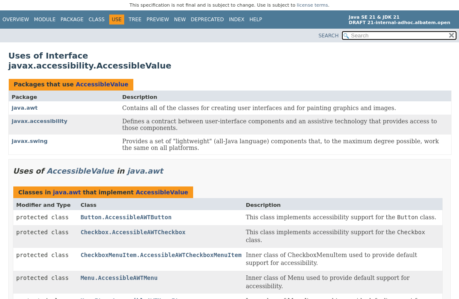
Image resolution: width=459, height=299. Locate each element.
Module (45, 19)
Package (72, 19)
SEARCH (329, 36)
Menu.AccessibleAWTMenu (119, 277)
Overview (15, 19)
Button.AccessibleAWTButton (126, 217)
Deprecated (207, 19)
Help (256, 19)
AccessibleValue (102, 84)
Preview (158, 19)
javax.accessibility (39, 121)
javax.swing (30, 141)
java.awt (25, 108)
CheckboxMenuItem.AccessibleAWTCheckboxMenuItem (161, 255)
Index (237, 19)
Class (96, 19)
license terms (312, 5)
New (180, 19)
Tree (135, 19)
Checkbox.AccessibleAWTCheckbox (133, 232)
